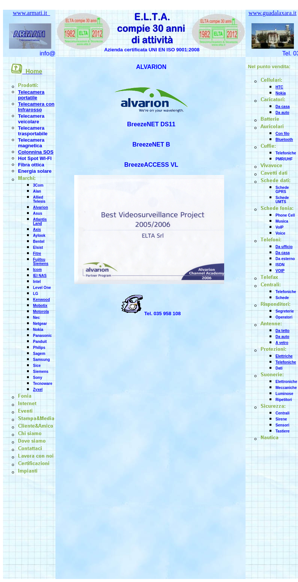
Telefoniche (286, 153)
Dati (279, 368)
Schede (282, 298)
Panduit (40, 342)
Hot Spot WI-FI (35, 158)
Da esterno (285, 259)
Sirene (281, 419)
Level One (42, 288)
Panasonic (42, 336)
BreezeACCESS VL (151, 165)
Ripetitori (284, 400)
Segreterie (285, 311)
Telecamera (31, 140)
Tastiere (283, 431)
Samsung (41, 360)
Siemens (40, 372)
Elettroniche (286, 382)
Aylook (39, 235)
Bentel (39, 241)
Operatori (284, 317)
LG (35, 294)
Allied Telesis (39, 199)
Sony (37, 378)
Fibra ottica (31, 165)
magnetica (30, 145)
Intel (37, 282)
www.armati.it (31, 13)
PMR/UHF (284, 159)
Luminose (284, 394)
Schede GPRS (282, 190)
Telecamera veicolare (31, 118)
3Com (38, 185)
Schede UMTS (282, 200)
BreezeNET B (151, 144)
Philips (39, 348)
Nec (36, 318)
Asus (37, 213)
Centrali (282, 413)
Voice (280, 233)
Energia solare (35, 171)
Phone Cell (285, 215)
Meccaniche (286, 388)
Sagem (39, 354)
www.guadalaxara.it (273, 13)
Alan (37, 191)
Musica (282, 221)
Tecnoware (42, 384)
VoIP (279, 227)
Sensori (282, 425)
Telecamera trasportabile (33, 130)
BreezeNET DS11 (151, 124)
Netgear (40, 324)
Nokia (38, 330)
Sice (37, 366)
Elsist (38, 247)
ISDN (280, 265)
